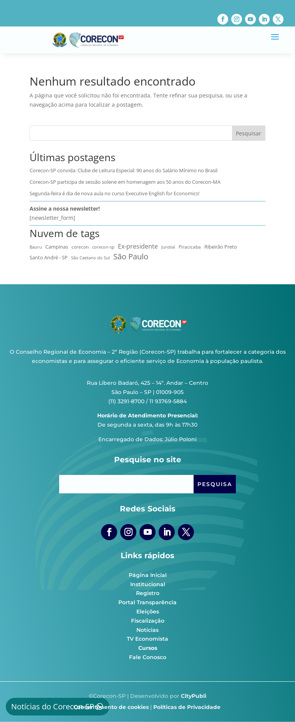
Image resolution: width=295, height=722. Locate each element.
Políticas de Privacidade (186, 707)
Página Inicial (148, 575)
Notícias (147, 629)
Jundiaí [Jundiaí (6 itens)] (168, 247)
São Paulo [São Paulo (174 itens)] (130, 256)
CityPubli (193, 695)
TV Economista (147, 638)
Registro (147, 593)
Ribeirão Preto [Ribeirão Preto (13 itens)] (220, 246)
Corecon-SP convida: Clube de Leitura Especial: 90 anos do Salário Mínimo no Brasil (123, 170)
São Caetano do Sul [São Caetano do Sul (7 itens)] (90, 257)
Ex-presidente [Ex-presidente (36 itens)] (138, 246)
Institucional (147, 584)
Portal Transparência (147, 602)
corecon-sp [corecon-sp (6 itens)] (103, 247)
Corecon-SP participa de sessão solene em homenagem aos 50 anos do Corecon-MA (125, 181)
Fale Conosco (147, 657)
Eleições (147, 611)
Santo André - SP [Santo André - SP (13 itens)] (49, 257)
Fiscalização (147, 620)
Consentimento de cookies (111, 707)
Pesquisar (248, 133)
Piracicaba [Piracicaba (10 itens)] (190, 247)
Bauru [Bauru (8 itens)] (36, 247)
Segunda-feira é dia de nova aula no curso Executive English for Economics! (114, 193)
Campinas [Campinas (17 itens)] (56, 246)
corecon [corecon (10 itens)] (80, 247)
